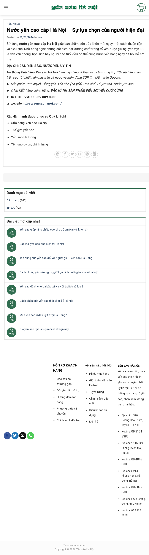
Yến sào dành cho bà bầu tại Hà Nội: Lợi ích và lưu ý (51, 286)
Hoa (40, 37)
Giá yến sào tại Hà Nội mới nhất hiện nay (44, 329)
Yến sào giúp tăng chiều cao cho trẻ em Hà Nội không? (54, 229)
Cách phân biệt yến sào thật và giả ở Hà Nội (46, 300)
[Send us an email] (22, 435)
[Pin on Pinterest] (87, 154)
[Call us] (30, 435)
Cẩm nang (13, 24)
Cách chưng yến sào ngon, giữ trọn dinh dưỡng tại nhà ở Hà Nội (59, 272)
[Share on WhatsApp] (57, 154)
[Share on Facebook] (65, 154)
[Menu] (5, 7)
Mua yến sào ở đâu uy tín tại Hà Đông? (43, 315)
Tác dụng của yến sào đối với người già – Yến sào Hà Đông (56, 258)
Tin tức (11, 207)
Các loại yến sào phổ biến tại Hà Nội (42, 243)
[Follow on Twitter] (15, 435)
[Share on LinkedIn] (94, 154)
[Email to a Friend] (79, 154)
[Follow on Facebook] (7, 435)
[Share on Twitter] (72, 154)
